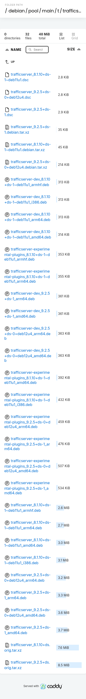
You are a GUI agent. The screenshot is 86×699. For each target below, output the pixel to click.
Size (74, 49)
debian (16, 11)
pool (33, 11)
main (48, 11)
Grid (75, 36)
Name (16, 49)
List (61, 36)
